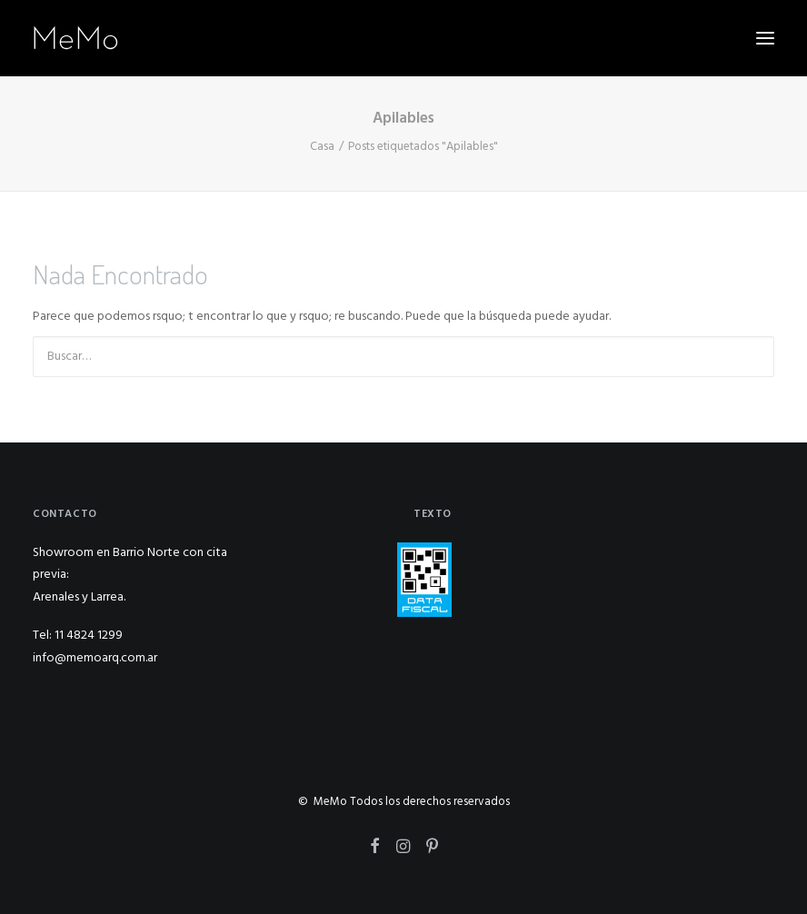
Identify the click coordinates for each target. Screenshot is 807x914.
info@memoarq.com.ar (95, 658)
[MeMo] (76, 38)
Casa (322, 146)
